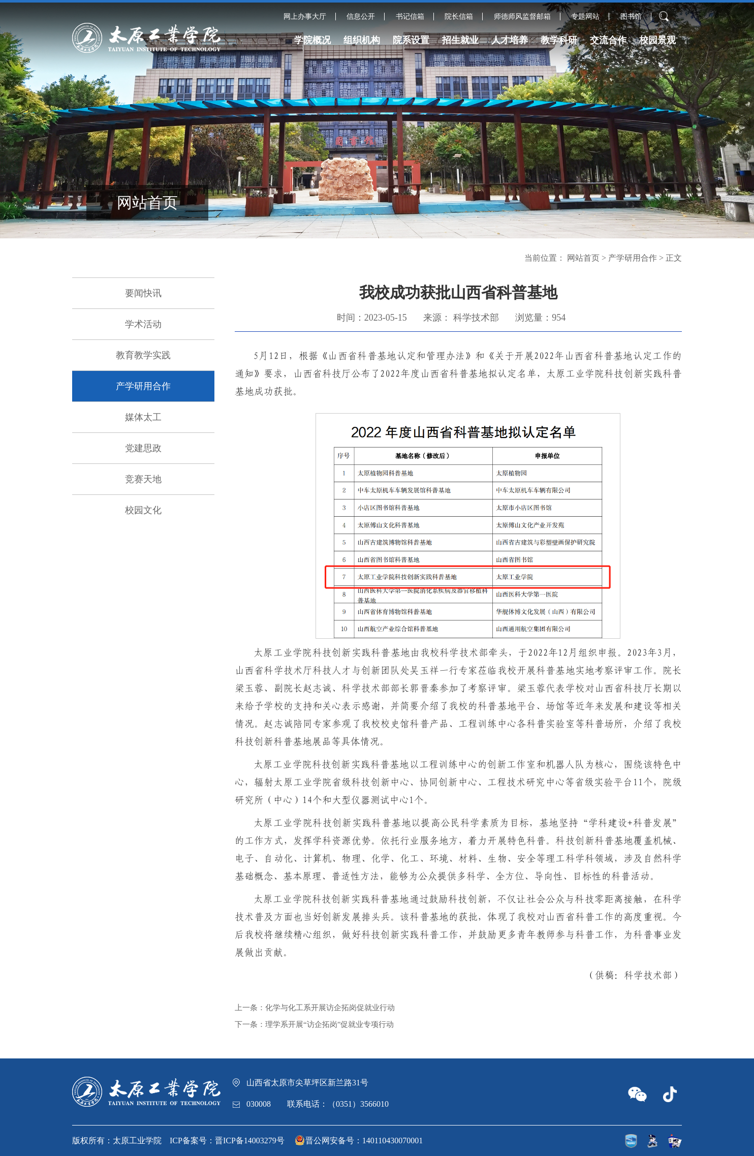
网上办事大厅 (305, 16)
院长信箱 (459, 16)
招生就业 (460, 40)
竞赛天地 (143, 479)
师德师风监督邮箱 (522, 16)
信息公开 (361, 16)
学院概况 (312, 40)
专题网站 (585, 16)
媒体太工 (143, 417)
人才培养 (509, 40)
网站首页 (583, 258)
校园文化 (143, 510)
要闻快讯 (143, 293)
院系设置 (411, 40)
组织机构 (361, 40)
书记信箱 (410, 16)
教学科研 (559, 40)
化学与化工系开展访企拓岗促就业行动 (330, 1008)
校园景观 (657, 40)
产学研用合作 (143, 386)
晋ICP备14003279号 (250, 1140)
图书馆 (631, 16)
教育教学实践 (143, 355)
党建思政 (143, 448)
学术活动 (143, 324)
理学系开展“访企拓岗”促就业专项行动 (329, 1024)
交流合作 (608, 40)
